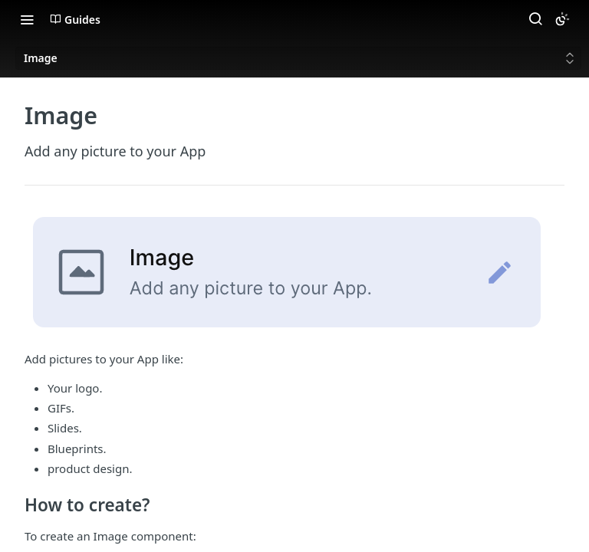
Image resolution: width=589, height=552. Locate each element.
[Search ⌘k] (535, 19)
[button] (294, 274)
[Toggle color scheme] (562, 19)
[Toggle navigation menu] (26, 19)
